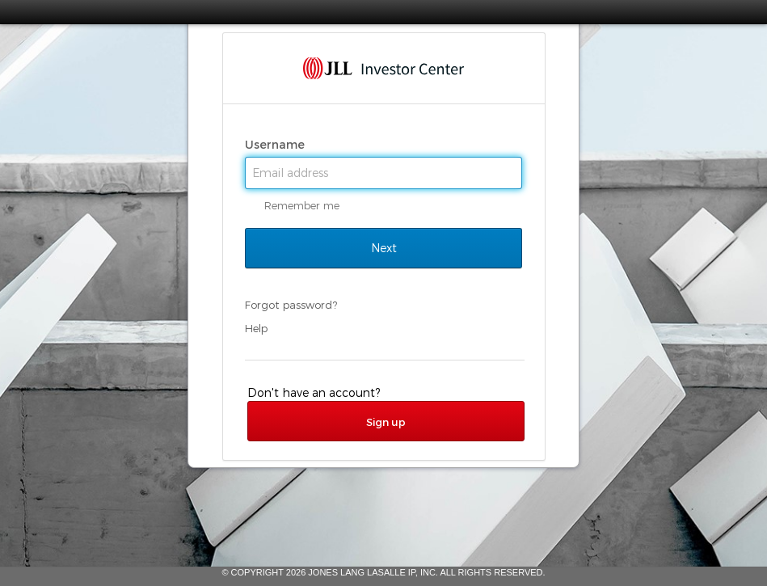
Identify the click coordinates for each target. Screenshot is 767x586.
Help (256, 328)
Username (276, 144)
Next (383, 248)
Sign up (386, 421)
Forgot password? (291, 304)
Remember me (301, 205)
